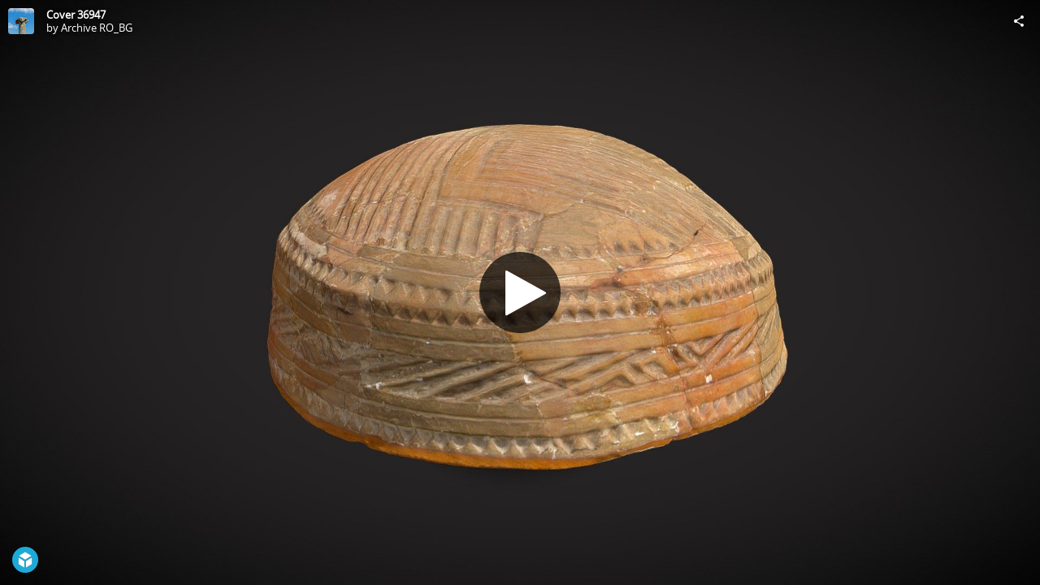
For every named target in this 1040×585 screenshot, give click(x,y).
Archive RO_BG (96, 27)
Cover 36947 (76, 14)
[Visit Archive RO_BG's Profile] (21, 21)
